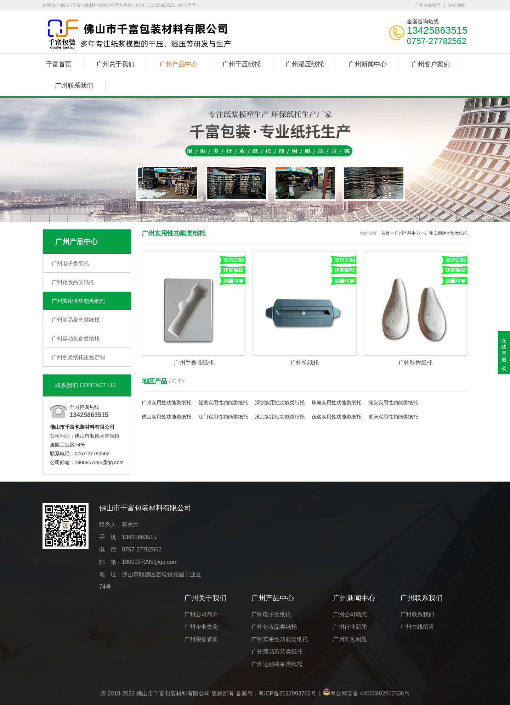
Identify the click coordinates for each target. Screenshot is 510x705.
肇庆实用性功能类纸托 (393, 417)
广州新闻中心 (367, 64)
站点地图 (456, 5)
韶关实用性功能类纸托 (223, 402)
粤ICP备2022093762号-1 (290, 693)
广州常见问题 (350, 639)
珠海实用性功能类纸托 (336, 402)
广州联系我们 (74, 85)
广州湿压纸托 (304, 64)
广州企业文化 (201, 627)
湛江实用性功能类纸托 (280, 417)
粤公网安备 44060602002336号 (370, 693)
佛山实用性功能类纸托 (166, 417)
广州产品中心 (178, 64)
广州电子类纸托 (70, 263)
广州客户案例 (431, 64)
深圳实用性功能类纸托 (280, 402)
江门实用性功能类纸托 (223, 417)
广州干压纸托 (241, 64)
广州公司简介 (201, 614)
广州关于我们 (115, 64)
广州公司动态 (350, 614)
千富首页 (59, 64)
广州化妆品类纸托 (73, 282)
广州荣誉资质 (201, 639)
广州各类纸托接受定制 (78, 357)
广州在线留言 (428, 5)
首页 (385, 233)
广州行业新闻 (350, 627)
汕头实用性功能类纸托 (393, 402)
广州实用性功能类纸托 (78, 301)
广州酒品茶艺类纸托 (76, 320)
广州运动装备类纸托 (76, 338)
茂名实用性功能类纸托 (336, 417)
